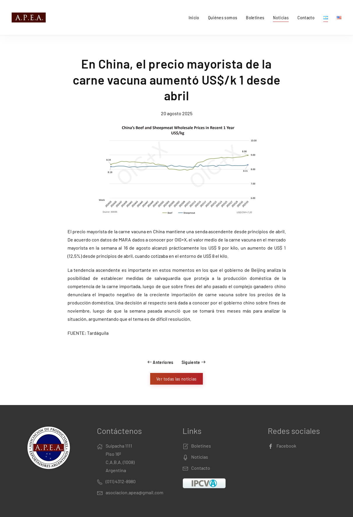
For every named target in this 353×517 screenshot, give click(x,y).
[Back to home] (30, 17)
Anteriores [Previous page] (160, 362)
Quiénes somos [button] (222, 17)
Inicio (194, 17)
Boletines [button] (255, 17)
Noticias (281, 17)
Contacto (306, 17)
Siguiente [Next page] (193, 362)
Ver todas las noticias (176, 378)
